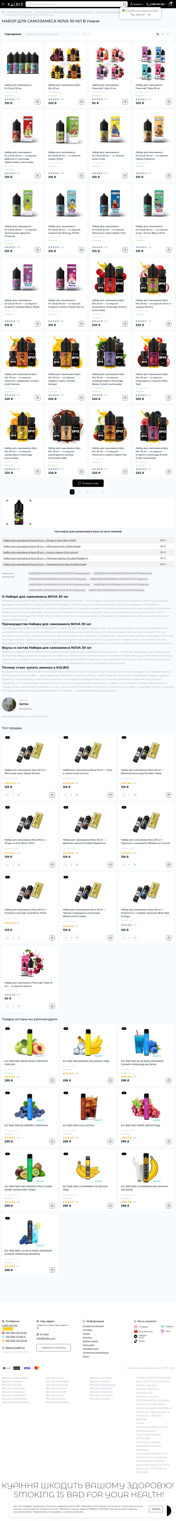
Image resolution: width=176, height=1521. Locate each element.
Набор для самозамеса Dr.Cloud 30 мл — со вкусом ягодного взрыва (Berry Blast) (22, 303)
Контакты (87, 1337)
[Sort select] (51, 34)
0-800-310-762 (9, 1325)
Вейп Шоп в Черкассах (101, 1388)
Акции (86, 1356)
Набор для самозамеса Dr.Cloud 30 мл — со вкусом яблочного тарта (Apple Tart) (109, 229)
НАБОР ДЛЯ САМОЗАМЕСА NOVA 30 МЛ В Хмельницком (59, 584)
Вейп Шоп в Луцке (55, 1377)
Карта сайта (88, 1345)
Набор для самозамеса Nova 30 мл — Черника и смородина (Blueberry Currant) (145, 841)
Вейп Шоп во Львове (100, 1398)
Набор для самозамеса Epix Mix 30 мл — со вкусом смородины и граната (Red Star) (152, 379)
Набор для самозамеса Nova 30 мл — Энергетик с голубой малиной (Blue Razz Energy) (145, 913)
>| (103, 491)
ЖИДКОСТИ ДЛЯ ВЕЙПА (19, 12)
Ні (149, 14)
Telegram (167, 1326)
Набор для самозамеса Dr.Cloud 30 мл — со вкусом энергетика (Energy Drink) (64, 229)
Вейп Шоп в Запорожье (13, 1391)
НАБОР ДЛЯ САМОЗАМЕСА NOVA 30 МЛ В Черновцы (57, 579)
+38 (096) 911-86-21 (15, 1336)
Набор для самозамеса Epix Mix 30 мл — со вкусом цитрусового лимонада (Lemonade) (21, 453)
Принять (156, 1509)
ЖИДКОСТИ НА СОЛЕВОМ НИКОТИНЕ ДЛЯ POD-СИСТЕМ (64, 12)
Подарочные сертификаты (96, 1352)
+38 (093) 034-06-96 (16, 1340)
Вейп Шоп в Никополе (57, 1384)
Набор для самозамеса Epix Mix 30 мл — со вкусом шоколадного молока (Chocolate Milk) (64, 453)
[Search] (124, 4)
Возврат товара (90, 1341)
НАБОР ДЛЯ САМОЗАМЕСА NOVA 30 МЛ (116, 12)
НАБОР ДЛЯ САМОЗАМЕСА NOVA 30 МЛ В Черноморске (59, 573)
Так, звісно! (137, 14)
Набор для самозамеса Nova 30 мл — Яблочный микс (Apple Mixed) (42, 546)
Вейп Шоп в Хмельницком (103, 1384)
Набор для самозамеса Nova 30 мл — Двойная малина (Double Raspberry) (45, 558)
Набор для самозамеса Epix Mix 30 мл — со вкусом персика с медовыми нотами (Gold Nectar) (22, 379)
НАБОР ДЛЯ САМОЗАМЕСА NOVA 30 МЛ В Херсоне (121, 584)
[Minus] (7, 794)
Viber (165, 1331)
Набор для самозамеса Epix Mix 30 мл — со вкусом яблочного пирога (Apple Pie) (109, 451)
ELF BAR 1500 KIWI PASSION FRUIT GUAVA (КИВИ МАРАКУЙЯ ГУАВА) (28, 1188)
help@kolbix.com (46, 1338)
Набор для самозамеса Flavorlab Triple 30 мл (149, 87)
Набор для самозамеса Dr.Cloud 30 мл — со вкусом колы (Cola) (108, 155)
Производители (90, 1348)
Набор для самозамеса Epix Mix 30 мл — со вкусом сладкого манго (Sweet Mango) (64, 379)
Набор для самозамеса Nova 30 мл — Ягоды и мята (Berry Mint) (39, 540)
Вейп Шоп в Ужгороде (101, 1377)
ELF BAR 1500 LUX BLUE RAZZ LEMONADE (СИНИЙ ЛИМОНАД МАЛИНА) (28, 1252)
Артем (24, 703)
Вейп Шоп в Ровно (55, 1395)
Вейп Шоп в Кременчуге (14, 1395)
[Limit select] (86, 34)
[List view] (162, 34)
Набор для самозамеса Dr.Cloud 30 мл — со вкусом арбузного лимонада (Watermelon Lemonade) (21, 157)
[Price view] (167, 34)
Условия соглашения (93, 1326)
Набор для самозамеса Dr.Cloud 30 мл (18, 87)
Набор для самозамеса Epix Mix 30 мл (64, 87)
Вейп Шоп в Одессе (55, 1388)
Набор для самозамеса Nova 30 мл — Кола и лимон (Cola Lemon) (40, 552)
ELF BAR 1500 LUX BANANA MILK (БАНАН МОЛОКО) (144, 1188)
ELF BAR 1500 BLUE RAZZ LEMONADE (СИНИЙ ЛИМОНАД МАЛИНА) (142, 1063)
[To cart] (37, 101)
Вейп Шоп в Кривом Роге (14, 1398)
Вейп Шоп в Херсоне (100, 1381)
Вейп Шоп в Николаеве (57, 1381)
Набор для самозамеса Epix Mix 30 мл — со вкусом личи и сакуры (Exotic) (153, 303)
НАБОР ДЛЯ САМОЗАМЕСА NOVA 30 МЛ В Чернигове (122, 573)
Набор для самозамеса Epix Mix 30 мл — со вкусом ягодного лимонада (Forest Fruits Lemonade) (152, 453)
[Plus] (18, 794)
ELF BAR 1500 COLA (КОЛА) (78, 1125)
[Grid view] (157, 34)
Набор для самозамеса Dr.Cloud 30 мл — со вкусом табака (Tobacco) (152, 155)
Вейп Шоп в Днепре (12, 1384)
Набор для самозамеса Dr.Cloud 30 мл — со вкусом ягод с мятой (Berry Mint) (152, 229)
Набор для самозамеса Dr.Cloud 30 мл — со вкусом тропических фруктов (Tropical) (21, 231)
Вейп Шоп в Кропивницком (15, 1402)
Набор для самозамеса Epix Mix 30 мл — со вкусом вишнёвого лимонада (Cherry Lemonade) (109, 305)
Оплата (86, 1333)
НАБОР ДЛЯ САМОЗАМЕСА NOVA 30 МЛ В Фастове (116, 590)
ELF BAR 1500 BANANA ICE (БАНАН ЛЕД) (86, 1061)
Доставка (87, 1330)
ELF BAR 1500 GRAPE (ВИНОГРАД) (140, 1125)
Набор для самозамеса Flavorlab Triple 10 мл (105, 87)
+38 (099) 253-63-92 (16, 1332)
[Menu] (3, 4)
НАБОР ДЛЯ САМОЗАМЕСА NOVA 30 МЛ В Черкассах (118, 579)
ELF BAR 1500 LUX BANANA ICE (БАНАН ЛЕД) (85, 1188)
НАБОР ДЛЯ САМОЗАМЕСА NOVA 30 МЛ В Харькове (57, 590)
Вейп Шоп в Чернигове (101, 1391)
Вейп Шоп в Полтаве (56, 1391)
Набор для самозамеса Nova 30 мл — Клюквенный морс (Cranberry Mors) (26, 911)
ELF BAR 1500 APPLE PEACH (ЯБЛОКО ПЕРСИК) (26, 1063)
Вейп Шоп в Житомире (13, 1388)
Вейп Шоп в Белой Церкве (15, 1377)
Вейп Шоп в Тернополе (57, 1402)
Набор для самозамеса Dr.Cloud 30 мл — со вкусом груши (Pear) (64, 155)
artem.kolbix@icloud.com (152, 1426)
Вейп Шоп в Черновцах (101, 1395)
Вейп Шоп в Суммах (55, 1398)
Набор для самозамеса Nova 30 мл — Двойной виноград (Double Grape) (45, 564)
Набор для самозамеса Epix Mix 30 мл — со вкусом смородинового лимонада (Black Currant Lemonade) (108, 379)
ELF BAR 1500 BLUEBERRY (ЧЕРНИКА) (26, 1125)
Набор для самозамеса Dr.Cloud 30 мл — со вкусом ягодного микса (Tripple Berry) (66, 303)
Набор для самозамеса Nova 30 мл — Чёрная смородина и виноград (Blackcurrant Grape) (84, 913)
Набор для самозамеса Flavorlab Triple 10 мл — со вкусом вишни (28, 984)
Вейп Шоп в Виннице (12, 1381)
